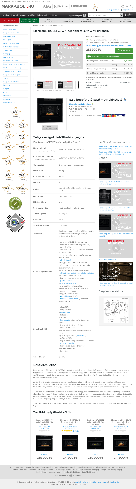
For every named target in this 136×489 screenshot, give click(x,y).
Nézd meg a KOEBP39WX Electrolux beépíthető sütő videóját (114, 183)
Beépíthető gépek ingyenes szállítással (29, 20)
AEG (11, 467)
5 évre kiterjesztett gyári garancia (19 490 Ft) (107, 42)
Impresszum (103, 482)
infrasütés (81, 336)
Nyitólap (5, 15)
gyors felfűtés (66, 281)
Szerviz (23, 15)
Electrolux (19, 467)
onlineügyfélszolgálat (75, 15)
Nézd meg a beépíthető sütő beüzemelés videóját (116, 235)
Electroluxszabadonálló (87, 20)
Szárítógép (56, 467)
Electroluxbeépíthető (107, 20)
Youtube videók (70, 475)
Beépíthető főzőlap (106, 467)
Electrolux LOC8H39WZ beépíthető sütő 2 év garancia (121, 422)
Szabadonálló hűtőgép (70, 472)
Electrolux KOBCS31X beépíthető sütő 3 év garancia (44, 422)
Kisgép (41, 470)
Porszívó (32, 470)
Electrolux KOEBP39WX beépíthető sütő (56, 142)
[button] (58, 55)
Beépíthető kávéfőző (54, 470)
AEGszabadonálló (48, 20)
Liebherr (28, 467)
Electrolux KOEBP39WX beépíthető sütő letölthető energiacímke (116, 147)
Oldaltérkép (114, 482)
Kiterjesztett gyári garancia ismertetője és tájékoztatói (108, 46)
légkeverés (65, 320)
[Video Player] (58, 55)
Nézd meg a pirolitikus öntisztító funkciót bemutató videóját (116, 284)
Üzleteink (14, 15)
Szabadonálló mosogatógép (48, 472)
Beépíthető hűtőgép (90, 472)
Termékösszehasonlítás (49, 127)
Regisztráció (128, 10)
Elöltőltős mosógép (72, 470)
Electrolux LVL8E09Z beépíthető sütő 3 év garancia (95, 422)
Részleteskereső (129, 15)
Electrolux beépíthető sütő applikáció (77, 273)
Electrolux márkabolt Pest (80, 104)
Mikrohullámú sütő (19, 470)
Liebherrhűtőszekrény (126, 20)
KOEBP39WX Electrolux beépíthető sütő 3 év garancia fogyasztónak (26, 1)
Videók (78, 475)
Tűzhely (78, 467)
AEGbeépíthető (68, 20)
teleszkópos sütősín (69, 299)
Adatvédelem (60, 475)
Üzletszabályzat (43, 15)
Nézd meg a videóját (107, 259)
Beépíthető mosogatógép (111, 470)
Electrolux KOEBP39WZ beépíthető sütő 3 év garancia (70, 422)
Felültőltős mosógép (90, 470)
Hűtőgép (37, 467)
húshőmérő (65, 260)
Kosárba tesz (124, 50)
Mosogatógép (68, 467)
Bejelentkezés (113, 10)
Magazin (55, 15)
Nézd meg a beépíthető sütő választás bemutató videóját (115, 209)
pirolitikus (65, 296)
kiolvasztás (65, 312)
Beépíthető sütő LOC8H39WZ (121, 427)
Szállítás (31, 15)
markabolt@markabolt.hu (85, 482)
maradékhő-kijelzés (68, 283)
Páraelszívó (120, 467)
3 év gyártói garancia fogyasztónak (102, 39)
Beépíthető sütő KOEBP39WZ (70, 427)
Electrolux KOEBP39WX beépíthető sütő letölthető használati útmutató (116, 153)
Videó (44, 455)
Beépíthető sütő (102, 85)
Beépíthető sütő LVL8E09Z (95, 427)
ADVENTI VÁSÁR (10, 20)
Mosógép (46, 467)
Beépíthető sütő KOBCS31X (44, 427)
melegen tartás (67, 343)
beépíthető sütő (88, 99)
